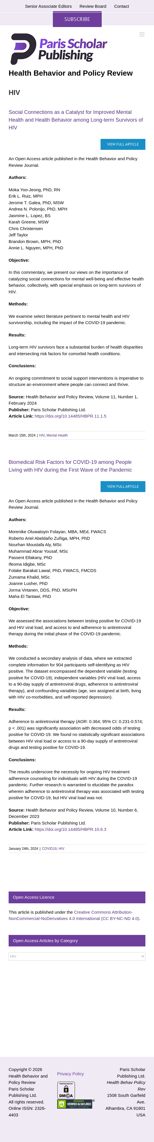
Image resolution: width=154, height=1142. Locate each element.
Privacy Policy (70, 1073)
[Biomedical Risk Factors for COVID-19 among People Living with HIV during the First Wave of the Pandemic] (123, 486)
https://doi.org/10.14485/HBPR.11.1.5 (70, 416)
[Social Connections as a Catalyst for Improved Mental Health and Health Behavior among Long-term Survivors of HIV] (123, 144)
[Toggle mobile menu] (142, 34)
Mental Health (57, 435)
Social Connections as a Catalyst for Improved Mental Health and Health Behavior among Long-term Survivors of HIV (76, 120)
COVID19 (49, 849)
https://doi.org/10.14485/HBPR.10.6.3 (70, 829)
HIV (42, 435)
